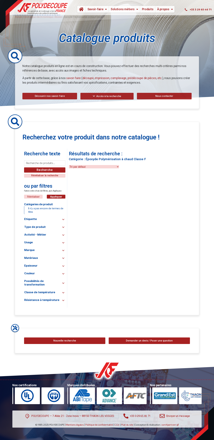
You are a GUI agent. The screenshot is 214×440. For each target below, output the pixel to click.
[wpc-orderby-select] (94, 166)
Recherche (45, 170)
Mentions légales (75, 424)
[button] (49, 96)
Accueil (80, 9)
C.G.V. (117, 424)
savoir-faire (73, 78)
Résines (58, 17)
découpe (88, 78)
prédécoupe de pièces (142, 78)
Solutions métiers (124, 9)
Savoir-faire (97, 9)
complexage (118, 78)
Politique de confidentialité (99, 424)
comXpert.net (169, 424)
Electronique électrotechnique (38, 17)
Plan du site (127, 424)
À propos (165, 9)
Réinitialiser (33, 196)
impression (102, 78)
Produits (147, 9)
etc (159, 78)
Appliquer (56, 196)
